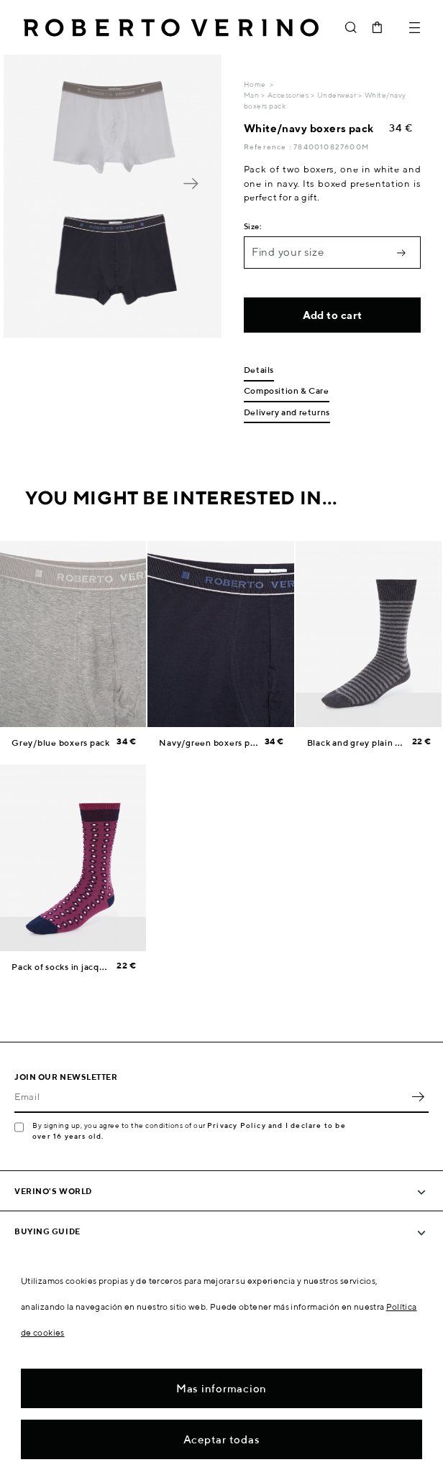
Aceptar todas (221, 1439)
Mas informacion (221, 1388)
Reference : (268, 146)
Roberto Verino (171, 27)
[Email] (210, 1097)
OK (418, 1097)
